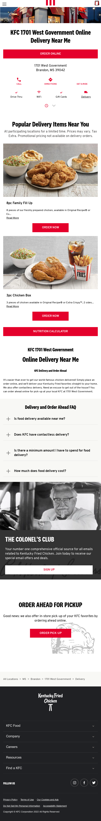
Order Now (50, 227)
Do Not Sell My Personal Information (21, 806)
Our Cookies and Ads (48, 800)
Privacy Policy (10, 800)
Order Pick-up (51, 633)
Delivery (86, 97)
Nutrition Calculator (50, 331)
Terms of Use (27, 800)
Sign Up (49, 569)
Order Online (50, 53)
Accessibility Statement (55, 806)
